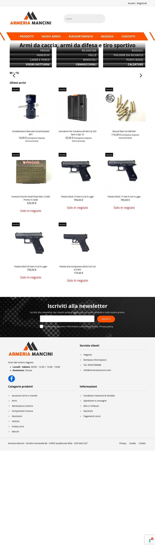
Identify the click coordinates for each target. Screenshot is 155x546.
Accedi (131, 3)
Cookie (132, 443)
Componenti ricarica (22, 410)
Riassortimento (81, 36)
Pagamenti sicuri (92, 416)
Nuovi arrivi (51, 36)
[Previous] (14, 75)
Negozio (107, 36)
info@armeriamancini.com (97, 370)
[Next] (140, 75)
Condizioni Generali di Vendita (99, 395)
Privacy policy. (106, 326)
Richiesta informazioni (95, 359)
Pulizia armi (18, 426)
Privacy (122, 443)
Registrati (142, 3)
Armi (14, 400)
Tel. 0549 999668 (92, 364)
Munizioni (17, 416)
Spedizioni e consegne (95, 400)
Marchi (15, 431)
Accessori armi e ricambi (24, 395)
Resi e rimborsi (91, 405)
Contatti (128, 36)
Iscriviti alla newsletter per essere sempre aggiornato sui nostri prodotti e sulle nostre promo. (77, 312)
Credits (142, 443)
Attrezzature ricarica (22, 405)
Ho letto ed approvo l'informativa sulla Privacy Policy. (79, 326)
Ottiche (15, 421)
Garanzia (88, 410)
